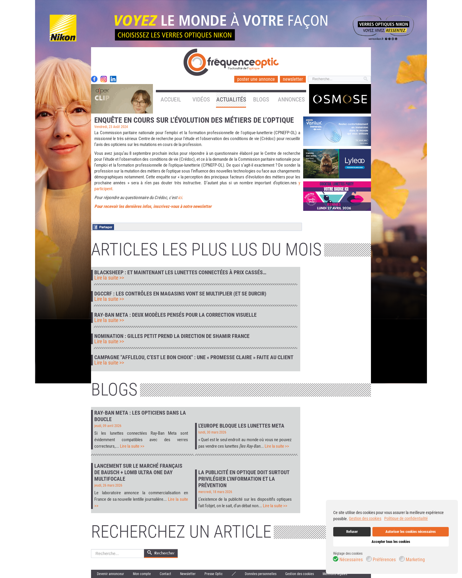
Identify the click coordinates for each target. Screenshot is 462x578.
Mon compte (142, 574)
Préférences (384, 559)
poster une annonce (256, 79)
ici (180, 197)
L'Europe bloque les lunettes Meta (241, 426)
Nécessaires (351, 559)
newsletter (293, 79)
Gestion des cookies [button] (365, 518)
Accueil (171, 99)
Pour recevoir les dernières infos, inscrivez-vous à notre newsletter (153, 206)
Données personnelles (260, 574)
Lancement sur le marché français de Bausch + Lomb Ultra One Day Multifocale (138, 472)
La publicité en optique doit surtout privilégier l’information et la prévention (243, 478)
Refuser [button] (352, 531)
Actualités (231, 99)
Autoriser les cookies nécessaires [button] (410, 531)
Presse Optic (213, 574)
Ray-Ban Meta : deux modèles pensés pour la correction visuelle (175, 315)
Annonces (291, 99)
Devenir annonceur (110, 574)
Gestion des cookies (299, 574)
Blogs (261, 99)
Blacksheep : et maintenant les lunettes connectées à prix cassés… (180, 272)
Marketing (415, 559)
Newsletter (188, 574)
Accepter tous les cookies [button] (391, 541)
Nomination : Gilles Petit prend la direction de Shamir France (172, 336)
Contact (165, 574)
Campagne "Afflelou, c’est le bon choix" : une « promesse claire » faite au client (193, 357)
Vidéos (201, 99)
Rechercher (160, 553)
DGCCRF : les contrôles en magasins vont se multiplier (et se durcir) (180, 293)
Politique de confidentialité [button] (406, 518)
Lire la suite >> (109, 277)
